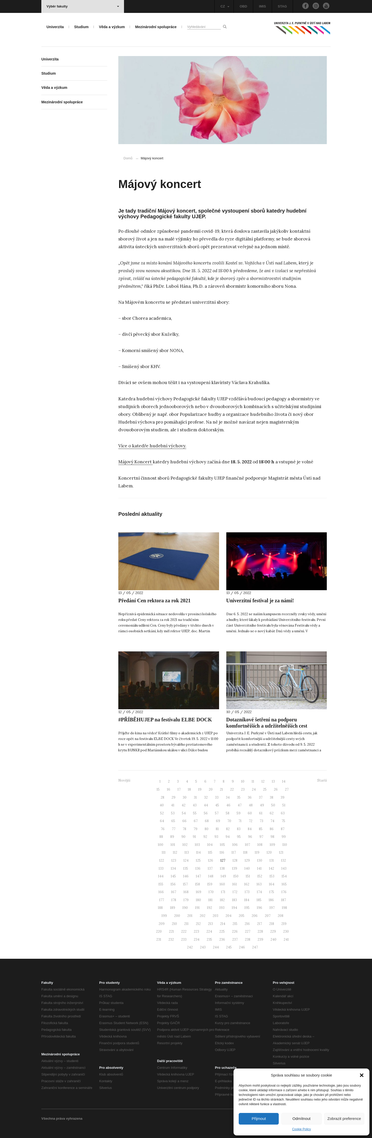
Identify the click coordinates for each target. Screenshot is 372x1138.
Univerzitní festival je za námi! (260, 600)
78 (184, 829)
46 (228, 805)
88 (161, 837)
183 (234, 900)
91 (194, 837)
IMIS (262, 6)
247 (255, 947)
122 (161, 860)
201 (189, 916)
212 (198, 924)
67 (196, 821)
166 (161, 892)
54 (184, 813)
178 (173, 900)
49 (262, 805)
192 (209, 908)
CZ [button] (224, 6)
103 (197, 845)
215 (235, 924)
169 (198, 892)
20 (211, 789)
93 (216, 837)
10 (242, 781)
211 (186, 924)
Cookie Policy (301, 1129)
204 (228, 916)
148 (210, 876)
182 (222, 900)
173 (247, 892)
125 (198, 860)
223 (196, 931)
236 (222, 939)
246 (242, 947)
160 (222, 884)
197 (272, 908)
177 (161, 900)
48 (251, 805)
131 (271, 860)
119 (257, 852)
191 (197, 908)
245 (229, 947)
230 (286, 931)
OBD (243, 6)
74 (272, 821)
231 (158, 939)
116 (222, 852)
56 (206, 813)
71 (240, 821)
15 (158, 789)
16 (168, 789)
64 (162, 821)
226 (235, 931)
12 (263, 781)
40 (162, 805)
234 (196, 939)
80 (206, 829)
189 (172, 908)
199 (164, 916)
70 (229, 821)
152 (259, 876)
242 (190, 947)
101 (173, 845)
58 (227, 813)
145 (173, 876)
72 (250, 821)
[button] (361, 1075)
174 (259, 892)
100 (160, 845)
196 (259, 908)
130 (259, 860)
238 (247, 939)
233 (184, 939)
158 (197, 884)
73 (261, 821)
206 (255, 916)
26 (276, 789)
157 (185, 884)
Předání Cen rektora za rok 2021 (154, 600)
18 (189, 789)
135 (185, 868)
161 (234, 884)
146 (186, 876)
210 (174, 924)
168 (186, 892)
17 (179, 789)
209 (162, 924)
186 (271, 900)
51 (283, 805)
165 (284, 884)
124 (186, 860)
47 (240, 805)
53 (173, 813)
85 (260, 829)
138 (222, 868)
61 (260, 813)
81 (217, 829)
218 (271, 924)
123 (173, 860)
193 (221, 908)
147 (198, 876)
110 (284, 845)
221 (171, 931)
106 (235, 845)
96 (250, 837)
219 (283, 924)
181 (210, 900)
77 (173, 829)
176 (283, 892)
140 (247, 868)
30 (185, 797)
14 (283, 781)
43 (195, 805)
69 (218, 821)
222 (184, 931)
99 (284, 837)
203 (215, 916)
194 (234, 908)
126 (210, 860)
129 (247, 860)
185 (259, 900)
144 (161, 876)
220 (159, 931)
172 (235, 892)
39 (282, 797)
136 (197, 868)
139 (234, 868)
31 (195, 797)
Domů (128, 158)
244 (216, 947)
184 (246, 900)
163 (259, 884)
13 (273, 781)
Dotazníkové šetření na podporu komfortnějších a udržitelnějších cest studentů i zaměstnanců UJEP (266, 726)
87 (282, 829)
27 (287, 789)
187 (283, 900)
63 (283, 813)
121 (281, 852)
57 (217, 813)
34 (228, 797)
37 (260, 797)
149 (223, 876)
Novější (124, 780)
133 (161, 868)
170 (211, 892)
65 (173, 821)
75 (283, 821)
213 (210, 924)
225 (222, 931)
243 (203, 947)
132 (283, 860)
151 (248, 876)
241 (286, 939)
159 (209, 884)
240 (273, 939)
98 (272, 837)
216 (247, 924)
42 (183, 805)
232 (171, 939)
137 (210, 868)
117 (233, 852)
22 (232, 789)
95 (239, 837)
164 (271, 884)
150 (235, 876)
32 (206, 797)
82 (228, 829)
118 (245, 852)
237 (235, 939)
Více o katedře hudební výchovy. (152, 446)
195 (247, 908)
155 (160, 884)
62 (272, 813)
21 (221, 789)
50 (273, 805)
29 (173, 797)
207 (267, 916)
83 (239, 829)
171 (223, 892)
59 (239, 813)
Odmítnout (301, 1118)
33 (217, 797)
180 (198, 900)
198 (284, 908)
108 (259, 845)
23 (243, 789)
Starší (322, 780)
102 (185, 845)
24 (254, 789)
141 (259, 868)
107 (247, 845)
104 (210, 845)
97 (261, 837)
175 (271, 892)
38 (271, 797)
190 (185, 908)
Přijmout (259, 1118)
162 (246, 884)
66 (184, 821)
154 (284, 876)
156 (173, 884)
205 (241, 916)
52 (162, 813)
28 (162, 797)
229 (273, 931)
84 (250, 829)
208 (280, 916)
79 (195, 829)
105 (222, 845)
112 (175, 852)
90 (183, 837)
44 (206, 805)
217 (259, 924)
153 (271, 876)
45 (217, 805)
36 (250, 797)
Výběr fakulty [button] (83, 6)
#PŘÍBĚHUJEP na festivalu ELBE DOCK (165, 719)
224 (209, 931)
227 (247, 931)
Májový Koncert (135, 462)
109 (272, 845)
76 (163, 829)
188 (160, 908)
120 (269, 852)
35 (239, 797)
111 (164, 852)
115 (210, 852)
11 (253, 781)
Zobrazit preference (344, 1118)
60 (250, 813)
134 (173, 868)
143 (283, 868)
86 (272, 829)
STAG (282, 6)
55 (195, 813)
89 (172, 837)
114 (198, 852)
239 (260, 939)
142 (271, 868)
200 (177, 916)
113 (186, 852)
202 (202, 916)
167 (173, 892)
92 (205, 837)
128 (235, 860)
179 (186, 900)
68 (207, 821)
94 (228, 837)
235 (209, 939)
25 (265, 789)
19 (200, 789)
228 (260, 931)
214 (222, 924)
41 (172, 805)
